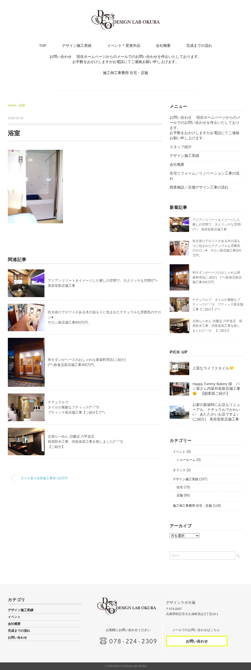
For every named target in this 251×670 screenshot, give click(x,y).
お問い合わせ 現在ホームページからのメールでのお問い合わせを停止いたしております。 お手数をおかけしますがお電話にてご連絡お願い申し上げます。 (146, 59)
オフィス (179, 470)
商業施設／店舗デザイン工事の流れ (199, 187)
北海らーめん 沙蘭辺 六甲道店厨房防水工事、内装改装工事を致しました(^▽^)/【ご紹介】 (85, 441)
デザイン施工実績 (76, 46)
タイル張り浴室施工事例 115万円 (44, 478)
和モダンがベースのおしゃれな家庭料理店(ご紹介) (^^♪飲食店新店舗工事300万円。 (217, 277)
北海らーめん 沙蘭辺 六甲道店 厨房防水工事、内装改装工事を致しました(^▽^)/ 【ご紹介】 (217, 325)
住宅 (179, 487)
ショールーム (186, 460)
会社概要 (163, 46)
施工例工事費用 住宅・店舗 (125, 73)
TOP (42, 46)
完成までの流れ (199, 46)
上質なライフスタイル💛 (213, 368)
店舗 (179, 495)
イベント (179, 452)
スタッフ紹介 (181, 147)
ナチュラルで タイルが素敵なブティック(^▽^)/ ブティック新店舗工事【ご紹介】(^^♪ (217, 304)
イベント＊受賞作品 (123, 46)
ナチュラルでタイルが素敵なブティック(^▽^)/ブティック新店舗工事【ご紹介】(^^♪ (76, 407)
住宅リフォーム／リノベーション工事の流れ (204, 175)
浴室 (22, 105)
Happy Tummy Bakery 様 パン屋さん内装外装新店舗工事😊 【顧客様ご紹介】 (216, 388)
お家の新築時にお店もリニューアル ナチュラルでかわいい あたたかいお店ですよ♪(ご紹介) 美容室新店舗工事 (216, 412)
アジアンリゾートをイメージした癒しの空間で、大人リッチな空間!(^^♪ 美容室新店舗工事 (216, 224)
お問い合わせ (17, 637)
